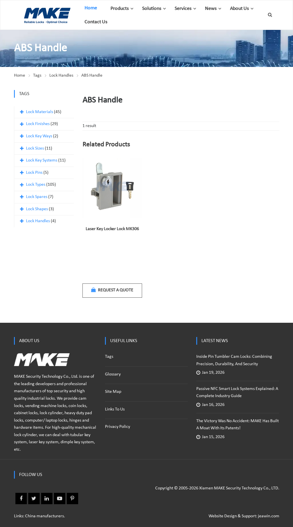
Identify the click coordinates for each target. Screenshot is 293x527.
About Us (239, 8)
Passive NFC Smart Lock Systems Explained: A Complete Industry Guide (237, 393)
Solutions (151, 8)
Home (90, 8)
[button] (132, 8)
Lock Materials (39, 112)
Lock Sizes (35, 148)
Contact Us (95, 22)
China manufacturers (44, 516)
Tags (37, 75)
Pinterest (72, 498)
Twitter (34, 498)
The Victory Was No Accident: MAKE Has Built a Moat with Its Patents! (237, 425)
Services (183, 8)
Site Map (113, 391)
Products (119, 8)
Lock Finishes (38, 124)
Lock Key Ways (39, 136)
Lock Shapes (37, 209)
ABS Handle (91, 75)
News (211, 8)
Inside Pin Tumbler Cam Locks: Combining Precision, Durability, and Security (234, 360)
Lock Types (35, 184)
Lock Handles (61, 75)
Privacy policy (117, 426)
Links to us (115, 409)
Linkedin (46, 498)
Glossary (113, 374)
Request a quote (112, 290)
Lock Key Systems (41, 160)
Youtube (59, 498)
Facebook (21, 498)
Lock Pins (34, 172)
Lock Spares (36, 197)
